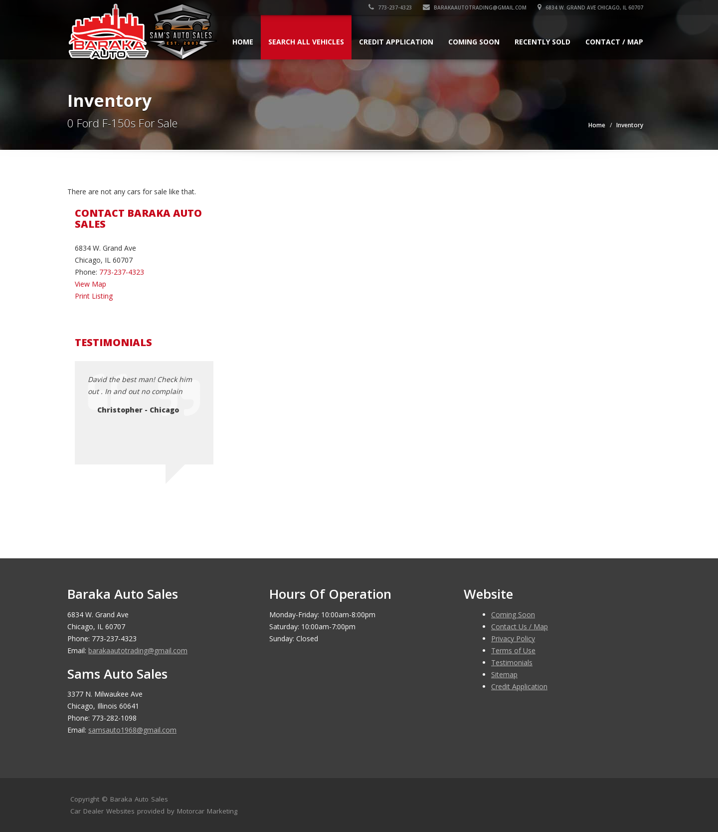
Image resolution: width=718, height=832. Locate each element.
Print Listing (94, 296)
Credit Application (396, 41)
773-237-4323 (390, 7)
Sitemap (504, 674)
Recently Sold (542, 41)
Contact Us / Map (519, 626)
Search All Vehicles (306, 41)
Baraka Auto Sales (139, 799)
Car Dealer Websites (102, 811)
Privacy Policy (513, 638)
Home (242, 41)
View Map (90, 284)
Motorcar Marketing (207, 811)
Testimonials (512, 662)
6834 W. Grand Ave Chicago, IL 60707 (590, 7)
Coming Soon (474, 41)
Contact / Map (614, 41)
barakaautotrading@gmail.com (475, 7)
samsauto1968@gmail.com (132, 730)
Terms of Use (513, 650)
